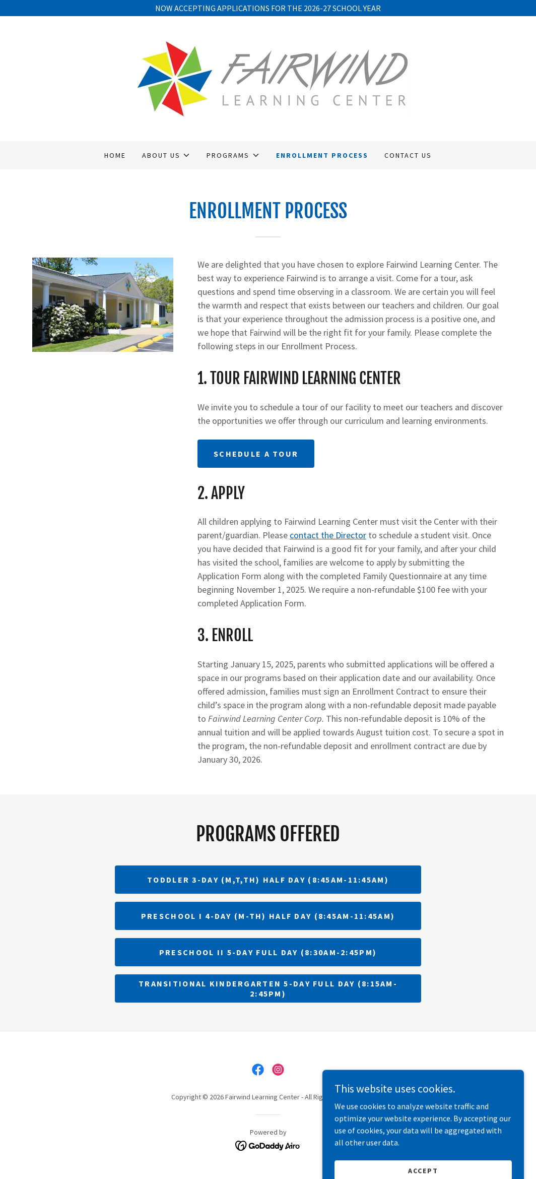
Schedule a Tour (256, 454)
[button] (166, 155)
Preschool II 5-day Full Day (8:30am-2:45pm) (268, 952)
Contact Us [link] (408, 155)
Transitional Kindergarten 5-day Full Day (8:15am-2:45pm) (268, 988)
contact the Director (328, 535)
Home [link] (115, 155)
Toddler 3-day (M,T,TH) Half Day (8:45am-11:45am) (268, 880)
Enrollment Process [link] (322, 155)
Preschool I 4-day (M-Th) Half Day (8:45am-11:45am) (268, 916)
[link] (268, 78)
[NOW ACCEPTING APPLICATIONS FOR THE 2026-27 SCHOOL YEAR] (268, 8)
